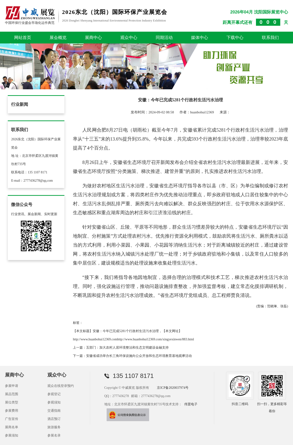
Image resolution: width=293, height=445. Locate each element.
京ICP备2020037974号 (172, 387)
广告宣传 (11, 418)
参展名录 (54, 435)
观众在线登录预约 (60, 385)
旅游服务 (54, 427)
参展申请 (11, 385)
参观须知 (54, 402)
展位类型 (11, 402)
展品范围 (11, 394)
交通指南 (54, 410)
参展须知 (11, 435)
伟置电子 (190, 404)
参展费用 (11, 410)
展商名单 (11, 427)
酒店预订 (54, 418)
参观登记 (54, 394)
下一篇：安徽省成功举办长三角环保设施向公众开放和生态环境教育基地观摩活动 (132, 355)
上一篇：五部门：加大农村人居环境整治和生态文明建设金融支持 (121, 347)
